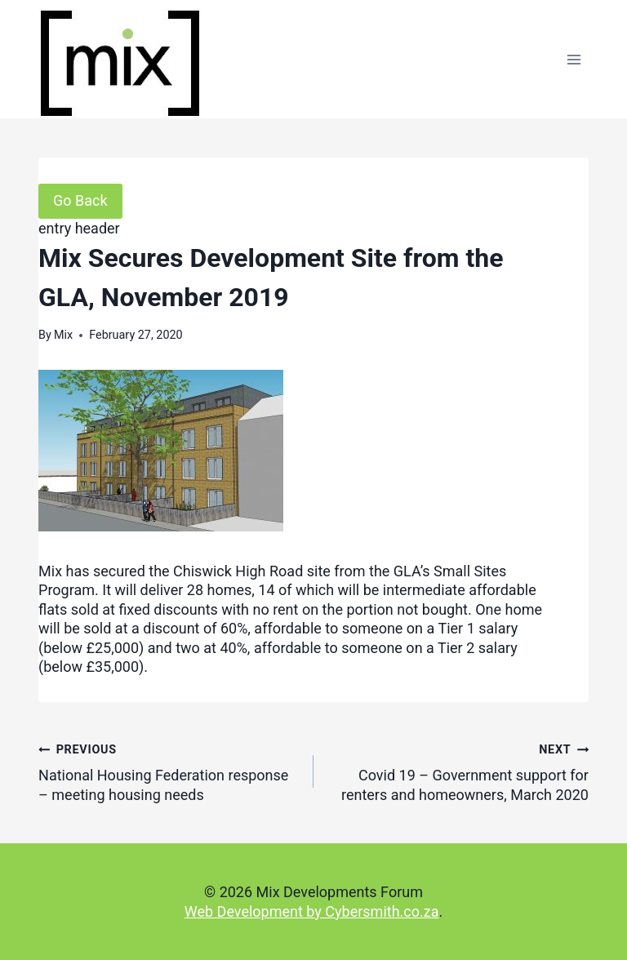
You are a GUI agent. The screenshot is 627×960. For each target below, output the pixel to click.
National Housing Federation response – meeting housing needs (168, 770)
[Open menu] (573, 59)
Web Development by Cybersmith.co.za (312, 911)
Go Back (80, 200)
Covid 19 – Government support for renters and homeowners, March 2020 (458, 770)
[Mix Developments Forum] (120, 63)
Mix (63, 335)
